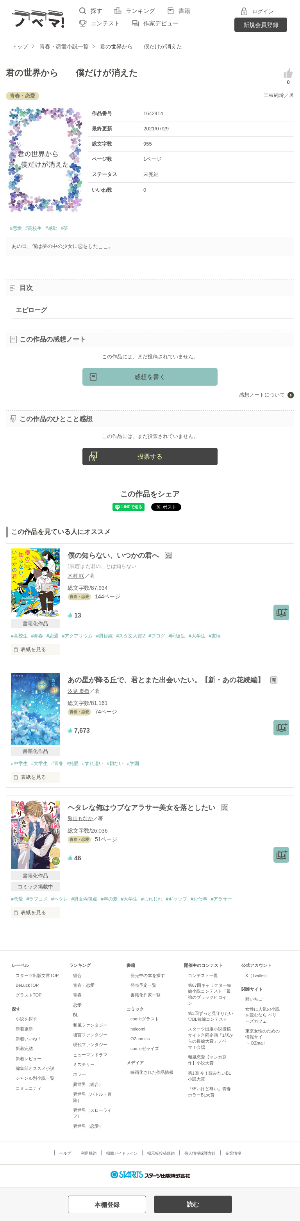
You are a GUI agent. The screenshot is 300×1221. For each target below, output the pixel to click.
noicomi (137, 1031)
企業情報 (233, 1156)
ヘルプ (65, 1156)
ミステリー (84, 1067)
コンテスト (105, 23)
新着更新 (24, 1031)
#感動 (61, 229)
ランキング (140, 10)
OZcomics (140, 1041)
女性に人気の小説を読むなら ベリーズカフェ (262, 1017)
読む (193, 1204)
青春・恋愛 (84, 988)
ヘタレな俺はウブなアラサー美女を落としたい (142, 810)
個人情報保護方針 (200, 1156)
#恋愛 (17, 229)
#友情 (233, 638)
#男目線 (113, 638)
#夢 (76, 229)
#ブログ (170, 638)
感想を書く (150, 378)
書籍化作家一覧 (145, 997)
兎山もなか (80, 821)
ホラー (79, 1077)
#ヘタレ (64, 901)
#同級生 (192, 638)
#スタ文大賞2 (141, 638)
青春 (77, 997)
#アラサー (240, 901)
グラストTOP (28, 997)
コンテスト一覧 (203, 977)
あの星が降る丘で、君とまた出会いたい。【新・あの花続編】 (167, 682)
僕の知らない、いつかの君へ (114, 557)
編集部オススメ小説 (35, 1071)
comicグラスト (144, 1021)
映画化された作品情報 (151, 1075)
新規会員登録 (261, 24)
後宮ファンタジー (90, 1037)
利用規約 (88, 1156)
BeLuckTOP (27, 988)
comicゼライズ (144, 1051)
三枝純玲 (274, 95)
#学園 (144, 765)
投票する (150, 458)
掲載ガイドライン (122, 1156)
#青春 (39, 638)
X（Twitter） (257, 977)
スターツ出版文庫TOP (37, 977)
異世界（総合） (88, 1086)
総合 (77, 977)
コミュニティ (28, 1090)
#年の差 (118, 901)
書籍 (184, 10)
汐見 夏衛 (78, 693)
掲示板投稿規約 (161, 1156)
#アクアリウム (83, 638)
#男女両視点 (91, 901)
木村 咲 (76, 577)
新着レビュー (28, 1061)
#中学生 (20, 765)
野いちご (253, 1001)
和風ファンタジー (90, 1027)
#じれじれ (164, 901)
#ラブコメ (39, 901)
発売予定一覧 (143, 988)
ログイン (263, 11)
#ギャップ (191, 901)
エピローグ (31, 311)
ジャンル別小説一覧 (35, 1081)
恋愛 (77, 1007)
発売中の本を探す (147, 977)
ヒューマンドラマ (90, 1057)
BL (75, 1017)
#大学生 (214, 638)
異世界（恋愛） (88, 1128)
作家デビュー (161, 23)
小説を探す (26, 1021)
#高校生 (39, 229)
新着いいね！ (28, 1041)
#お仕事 (216, 901)
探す (96, 10)
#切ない (125, 765)
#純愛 (78, 765)
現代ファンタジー (90, 1047)
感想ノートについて (262, 396)
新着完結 (24, 1051)
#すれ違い (100, 765)
